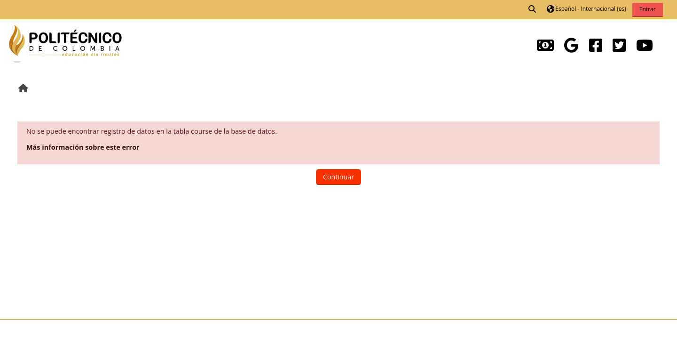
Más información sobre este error (83, 147)
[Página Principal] (65, 42)
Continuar (338, 176)
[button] (532, 9)
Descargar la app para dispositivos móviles (80, 329)
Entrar (647, 9)
